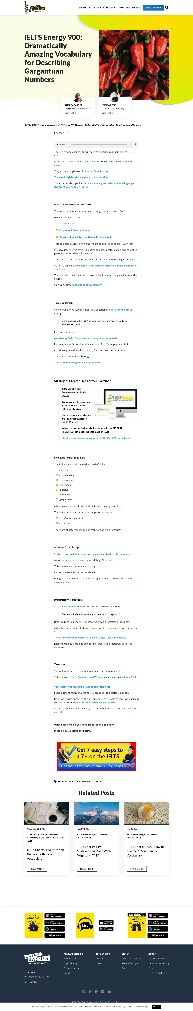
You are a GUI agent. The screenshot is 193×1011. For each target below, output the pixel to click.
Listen (125, 953)
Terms (111, 1002)
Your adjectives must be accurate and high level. (82, 686)
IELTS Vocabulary (35, 834)
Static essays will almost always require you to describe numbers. (92, 554)
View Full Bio (71, 112)
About (77, 7)
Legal (118, 1002)
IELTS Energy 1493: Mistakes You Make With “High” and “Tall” (94, 851)
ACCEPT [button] (156, 1007)
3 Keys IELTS (66, 223)
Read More (37, 868)
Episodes (99, 958)
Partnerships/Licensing (158, 963)
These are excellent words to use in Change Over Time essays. (90, 637)
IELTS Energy (102, 953)
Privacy (103, 1002)
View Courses (148, 7)
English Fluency (71, 963)
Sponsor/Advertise (123, 7)
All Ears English (73, 953)
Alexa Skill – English (130, 963)
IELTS (27, 125)
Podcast (103, 7)
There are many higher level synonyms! (77, 362)
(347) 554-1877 (31, 981)
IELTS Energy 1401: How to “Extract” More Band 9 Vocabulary (145, 851)
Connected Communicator (74, 230)
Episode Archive (71, 958)
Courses (89, 7)
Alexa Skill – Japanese (131, 958)
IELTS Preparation (156, 972)
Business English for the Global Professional (85, 237)
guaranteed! (96, 437)
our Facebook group (121, 309)
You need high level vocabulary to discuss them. (82, 177)
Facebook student (74, 606)
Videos (67, 972)
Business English (71, 967)
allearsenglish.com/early (87, 284)
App (124, 967)
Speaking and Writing (90, 677)
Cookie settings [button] (141, 1006)
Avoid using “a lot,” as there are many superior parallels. (87, 338)
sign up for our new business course (94, 702)
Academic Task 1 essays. (96, 171)
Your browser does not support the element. (96, 144)
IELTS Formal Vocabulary (43, 125)
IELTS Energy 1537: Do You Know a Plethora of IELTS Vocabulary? (46, 854)
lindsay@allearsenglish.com (36, 976)
